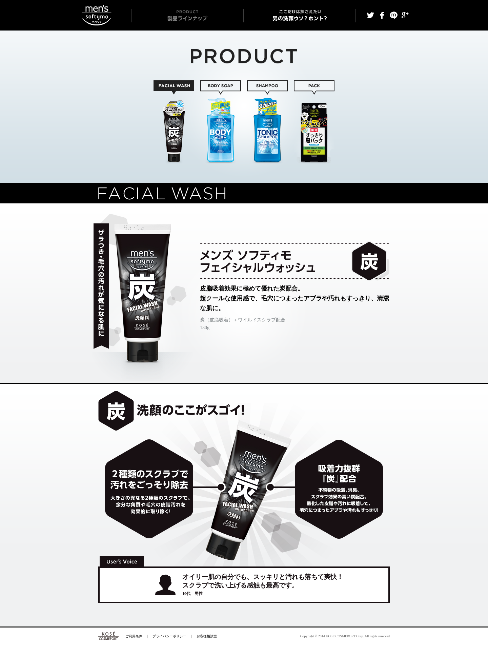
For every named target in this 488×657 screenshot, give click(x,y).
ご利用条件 (133, 636)
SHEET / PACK (314, 121)
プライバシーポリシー (169, 636)
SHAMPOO (267, 121)
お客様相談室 (207, 636)
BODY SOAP (220, 121)
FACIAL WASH (174, 121)
